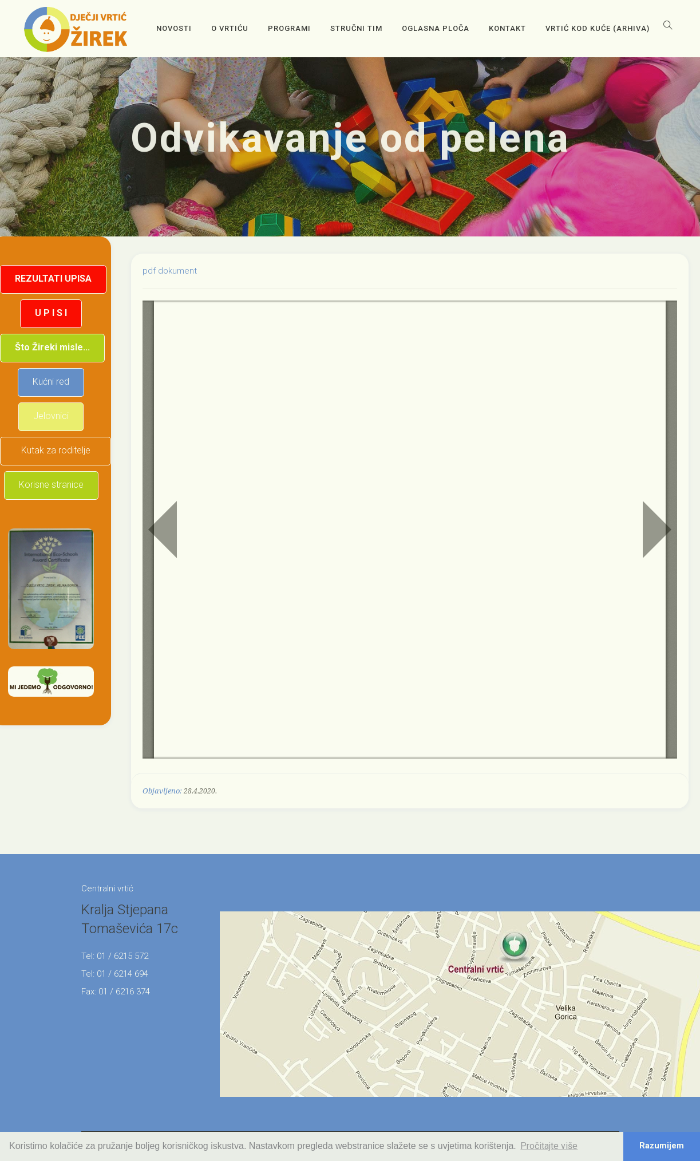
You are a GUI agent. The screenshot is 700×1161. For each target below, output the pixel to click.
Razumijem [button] (661, 1146)
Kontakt (507, 28)
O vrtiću (229, 28)
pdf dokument (170, 271)
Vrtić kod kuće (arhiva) (597, 28)
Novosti (174, 28)
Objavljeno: (162, 791)
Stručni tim (356, 28)
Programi (289, 28)
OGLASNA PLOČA (435, 28)
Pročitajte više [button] (549, 1145)
